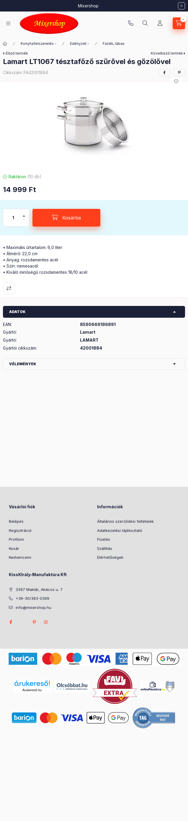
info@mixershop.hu (33, 607)
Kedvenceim (20, 557)
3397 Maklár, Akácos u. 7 (39, 589)
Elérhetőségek (110, 557)
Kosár (14, 548)
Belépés (16, 521)
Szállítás (104, 548)
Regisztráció (20, 530)
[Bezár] (181, 5)
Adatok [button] (17, 311)
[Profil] (160, 23)
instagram (46, 622)
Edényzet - (79, 43)
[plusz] (24, 213)
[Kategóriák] (8, 23)
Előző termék (17, 53)
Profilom (16, 539)
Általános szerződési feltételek (125, 521)
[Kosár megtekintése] (179, 23)
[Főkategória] (5, 43)
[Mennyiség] (13, 217)
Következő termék (167, 53)
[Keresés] (145, 23)
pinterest (34, 622)
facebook (11, 622)
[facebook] (164, 72)
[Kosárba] (66, 218)
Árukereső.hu (32, 690)
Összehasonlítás (9, 288)
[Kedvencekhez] (176, 81)
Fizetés (103, 539)
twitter (22, 622)
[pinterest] (179, 72)
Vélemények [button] (22, 364)
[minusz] (24, 222)
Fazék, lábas (114, 43)
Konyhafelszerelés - (38, 43)
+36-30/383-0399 (130, 23)
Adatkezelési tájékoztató (119, 530)
